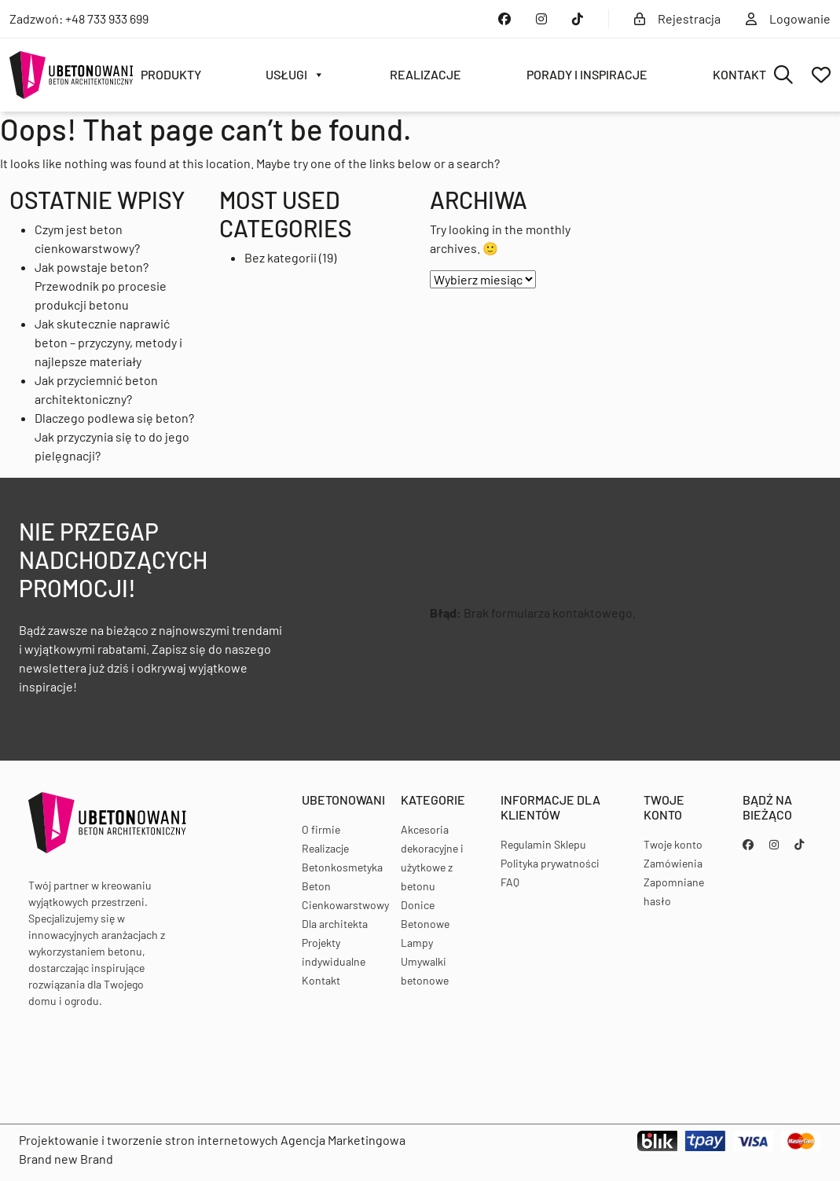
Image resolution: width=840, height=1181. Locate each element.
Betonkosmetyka (342, 867)
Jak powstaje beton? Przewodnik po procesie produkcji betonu (101, 285)
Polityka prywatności (550, 863)
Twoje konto (673, 844)
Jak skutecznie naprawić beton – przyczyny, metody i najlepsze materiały (108, 342)
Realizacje (425, 74)
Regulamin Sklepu (543, 844)
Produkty (171, 74)
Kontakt (739, 74)
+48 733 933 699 (107, 18)
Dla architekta (335, 923)
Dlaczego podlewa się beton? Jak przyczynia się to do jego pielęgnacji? (114, 436)
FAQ (510, 882)
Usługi (295, 74)
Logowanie (788, 18)
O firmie (321, 829)
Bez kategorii (280, 257)
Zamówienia (673, 863)
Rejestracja (677, 18)
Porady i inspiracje (586, 74)
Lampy (417, 942)
